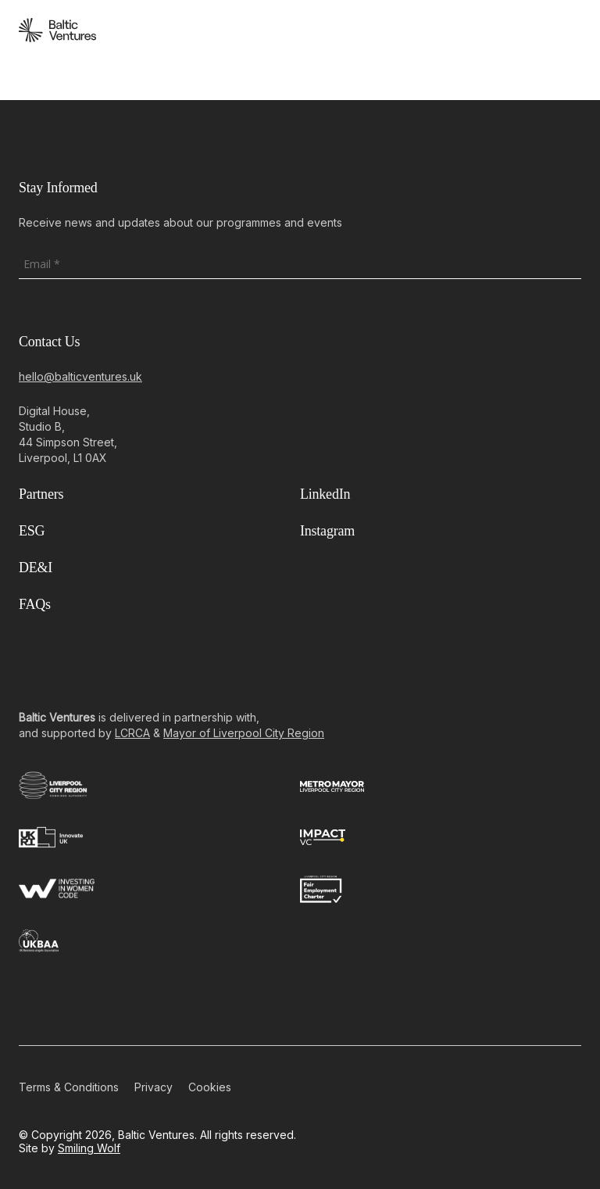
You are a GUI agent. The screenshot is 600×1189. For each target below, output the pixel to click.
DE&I (35, 567)
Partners (41, 494)
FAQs (35, 604)
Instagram (327, 531)
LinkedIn (325, 494)
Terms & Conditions (69, 1087)
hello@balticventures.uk (80, 376)
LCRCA (132, 733)
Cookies (209, 1087)
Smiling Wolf (89, 1148)
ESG (32, 531)
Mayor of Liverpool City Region (243, 733)
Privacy (153, 1087)
